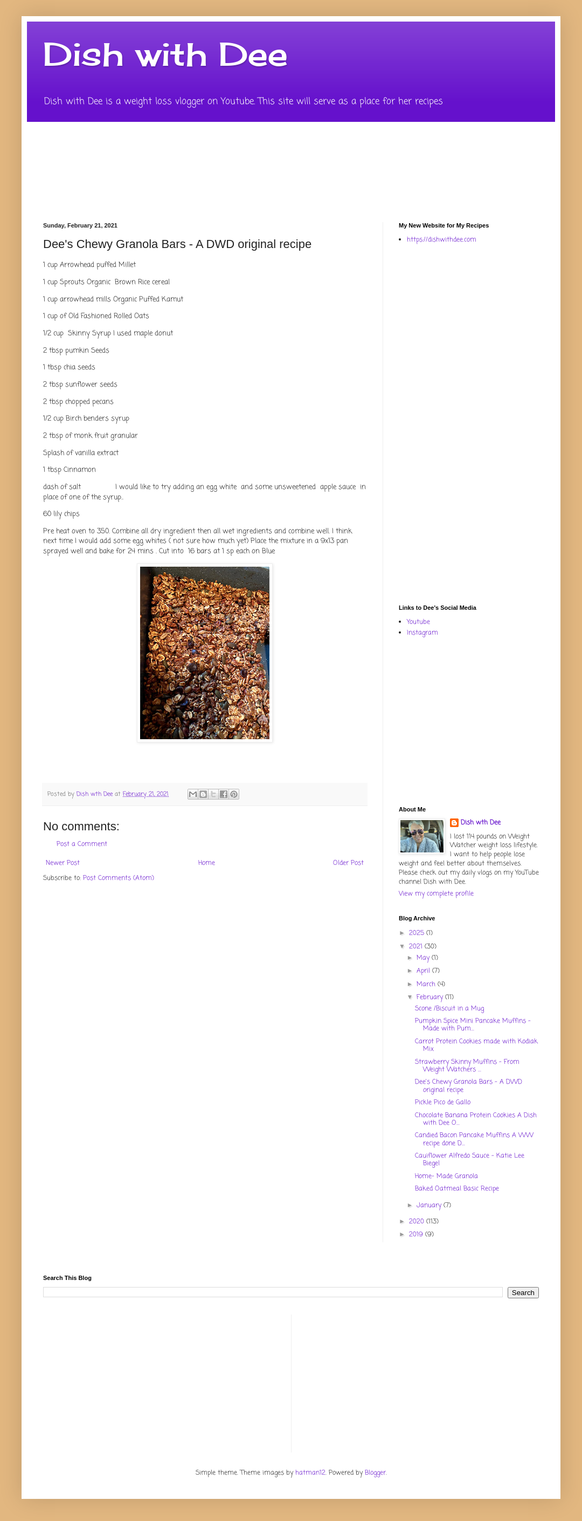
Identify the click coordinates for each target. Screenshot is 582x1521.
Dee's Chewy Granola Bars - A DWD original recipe (468, 1086)
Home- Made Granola (446, 1176)
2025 (417, 933)
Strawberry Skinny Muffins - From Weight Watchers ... (467, 1066)
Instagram (422, 633)
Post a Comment (82, 844)
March (427, 984)
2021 (417, 947)
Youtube (418, 622)
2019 (417, 1235)
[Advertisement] (454, 423)
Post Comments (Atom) (118, 878)
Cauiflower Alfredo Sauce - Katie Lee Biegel (469, 1159)
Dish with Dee (165, 53)
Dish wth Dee (481, 823)
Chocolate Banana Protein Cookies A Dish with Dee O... (476, 1119)
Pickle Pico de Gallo (442, 1102)
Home (206, 863)
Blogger (375, 1473)
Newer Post (63, 863)
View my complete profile (436, 894)
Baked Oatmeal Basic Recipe (457, 1189)
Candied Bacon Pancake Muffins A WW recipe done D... (474, 1139)
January (430, 1205)
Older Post (348, 863)
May (424, 958)
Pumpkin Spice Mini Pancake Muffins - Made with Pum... (473, 1025)
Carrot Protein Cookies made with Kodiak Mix (476, 1045)
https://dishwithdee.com (441, 240)
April (424, 971)
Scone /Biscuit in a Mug (449, 1009)
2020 (417, 1222)
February (431, 997)
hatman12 (310, 1473)
